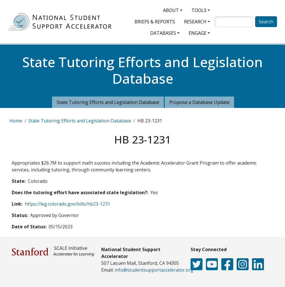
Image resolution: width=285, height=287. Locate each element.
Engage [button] (197, 33)
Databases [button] (163, 33)
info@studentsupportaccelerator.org (154, 270)
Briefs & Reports (155, 22)
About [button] (171, 10)
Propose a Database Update (199, 102)
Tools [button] (198, 10)
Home (15, 121)
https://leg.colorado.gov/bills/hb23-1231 (67, 204)
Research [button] (195, 22)
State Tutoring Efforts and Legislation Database (108, 102)
